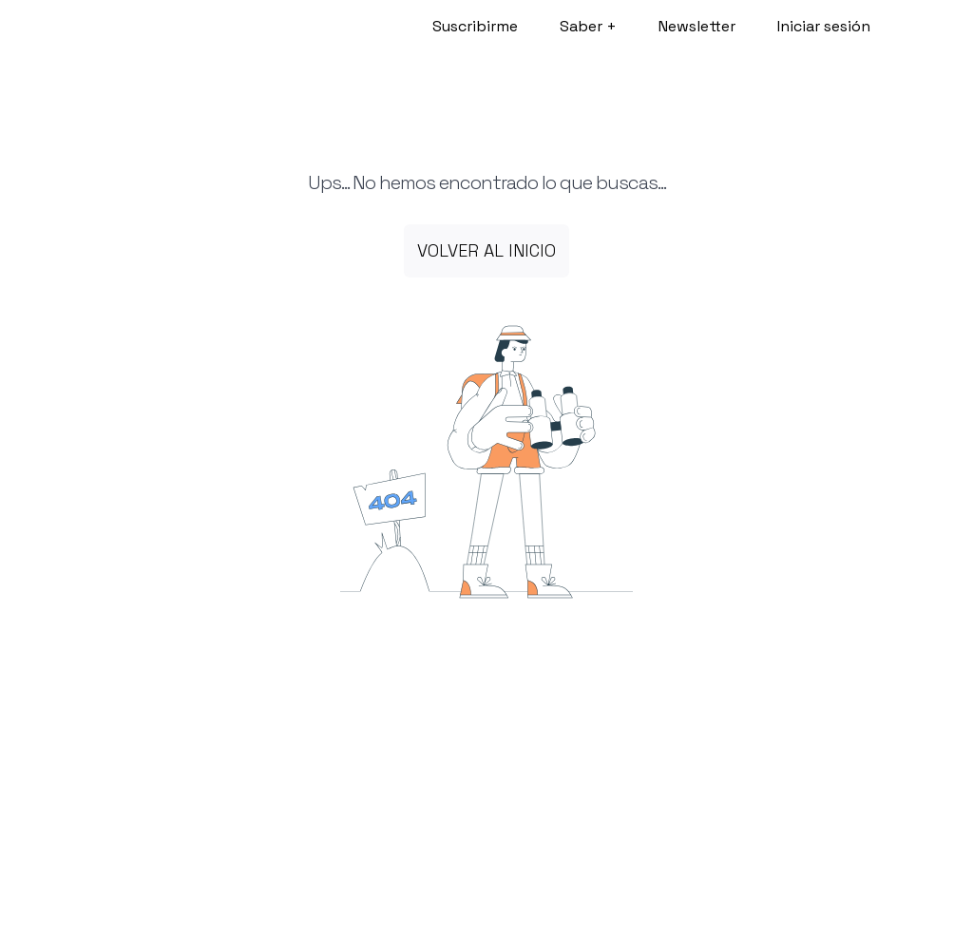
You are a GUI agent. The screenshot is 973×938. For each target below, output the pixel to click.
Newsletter (696, 26)
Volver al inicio (486, 250)
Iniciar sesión (823, 26)
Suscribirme (475, 26)
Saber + (588, 26)
